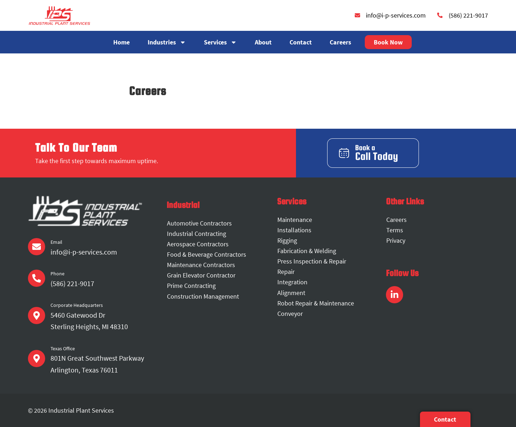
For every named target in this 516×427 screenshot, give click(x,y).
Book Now (388, 42)
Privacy (395, 240)
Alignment (291, 293)
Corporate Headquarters (77, 305)
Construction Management (203, 296)
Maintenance (294, 219)
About (263, 42)
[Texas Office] (36, 358)
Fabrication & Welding (306, 251)
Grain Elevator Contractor (201, 275)
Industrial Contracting (196, 233)
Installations (294, 230)
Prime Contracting (191, 286)
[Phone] (36, 278)
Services (220, 42)
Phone (57, 273)
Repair (286, 271)
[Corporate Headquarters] (36, 315)
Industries (167, 42)
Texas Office (63, 348)
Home (121, 42)
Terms (394, 230)
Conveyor (290, 313)
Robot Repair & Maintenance (315, 303)
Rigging (287, 240)
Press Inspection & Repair (311, 261)
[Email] (36, 246)
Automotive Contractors (199, 223)
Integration (292, 282)
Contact (301, 42)
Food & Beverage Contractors (206, 254)
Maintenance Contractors (201, 265)
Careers (340, 42)
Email (56, 242)
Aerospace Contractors (198, 244)
